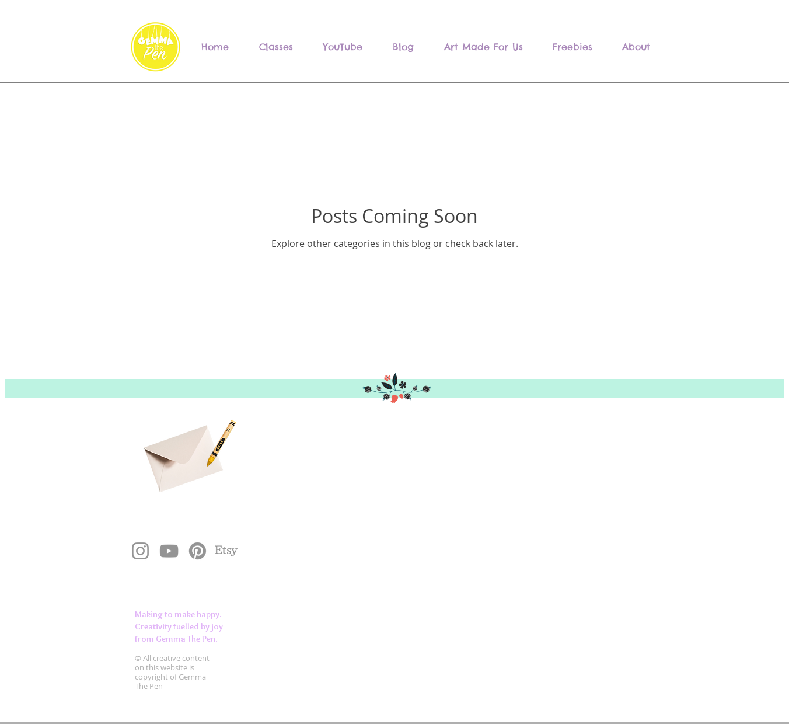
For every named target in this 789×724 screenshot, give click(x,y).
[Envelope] (181, 452)
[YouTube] (169, 550)
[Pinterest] (197, 550)
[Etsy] (226, 550)
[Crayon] (220, 443)
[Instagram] (140, 550)
